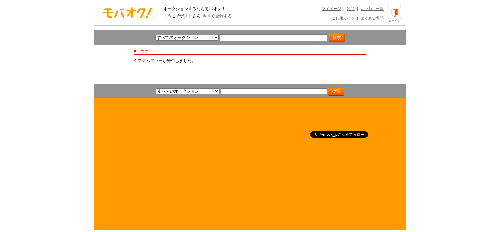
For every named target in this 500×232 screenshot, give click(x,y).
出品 (351, 8)
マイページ (331, 8)
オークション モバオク (127, 12)
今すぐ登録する (217, 15)
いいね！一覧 (372, 8)
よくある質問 (372, 18)
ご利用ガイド (343, 18)
